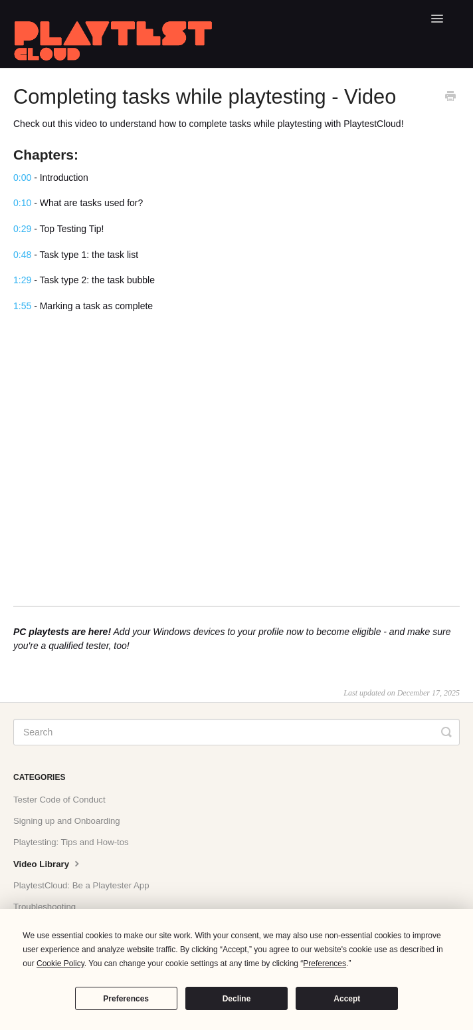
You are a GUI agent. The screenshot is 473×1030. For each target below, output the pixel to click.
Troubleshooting (44, 907)
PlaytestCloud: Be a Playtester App (81, 885)
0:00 (22, 177)
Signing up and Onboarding (66, 821)
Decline (237, 998)
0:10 (22, 202)
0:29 (22, 228)
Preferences (126, 998)
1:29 (22, 280)
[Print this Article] (450, 97)
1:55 (22, 306)
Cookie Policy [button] (60, 963)
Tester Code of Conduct (59, 800)
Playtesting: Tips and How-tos (71, 842)
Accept (346, 998)
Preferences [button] (324, 963)
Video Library (47, 863)
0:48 (22, 254)
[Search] (236, 732)
